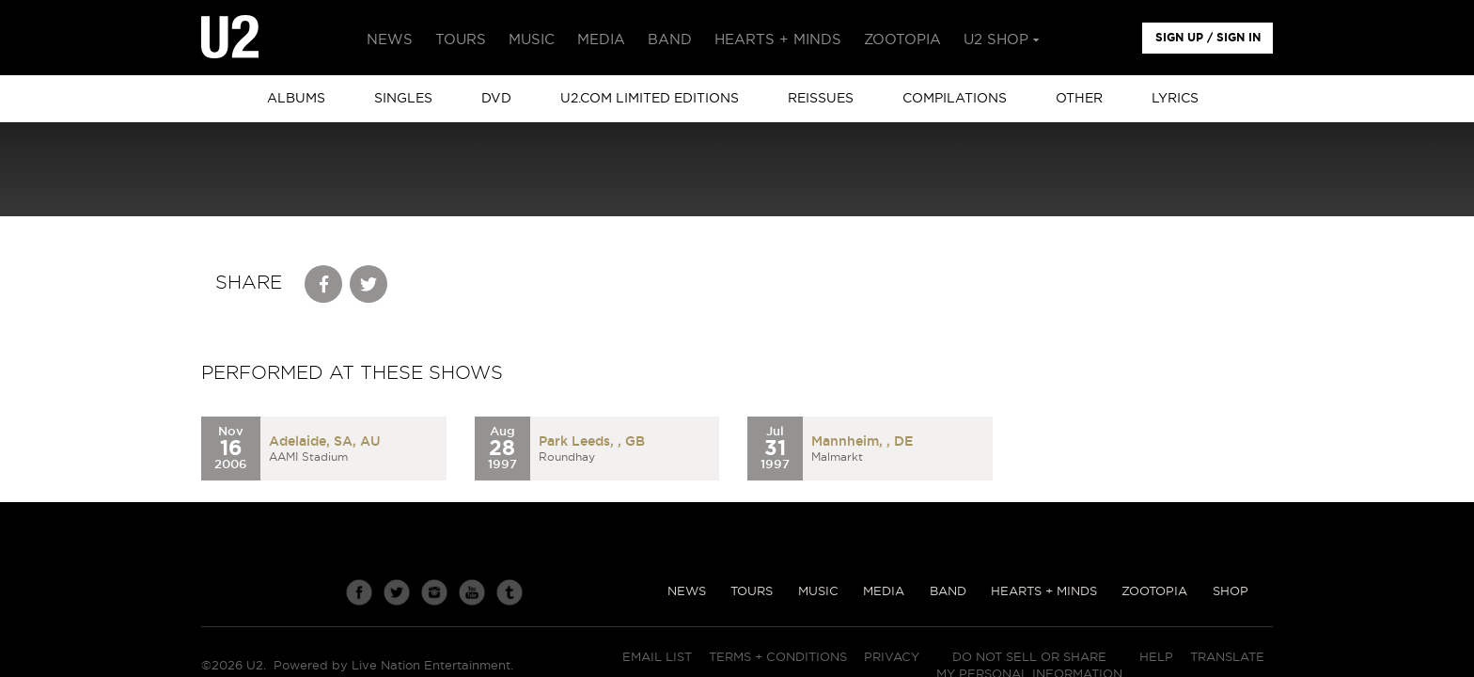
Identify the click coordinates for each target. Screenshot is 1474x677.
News (686, 592)
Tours (751, 592)
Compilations (954, 98)
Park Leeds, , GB (592, 442)
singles (403, 98)
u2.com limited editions (649, 98)
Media (883, 592)
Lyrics (1175, 98)
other (1079, 98)
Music (818, 592)
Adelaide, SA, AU (325, 442)
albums (296, 98)
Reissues (821, 98)
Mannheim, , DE (862, 442)
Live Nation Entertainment (431, 666)
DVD (496, 98)
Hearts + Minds (1044, 592)
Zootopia (1154, 592)
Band (948, 592)
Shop (1230, 592)
